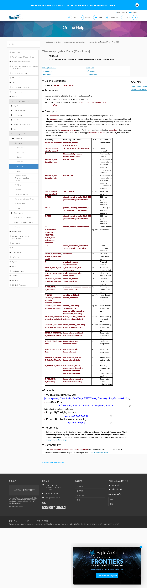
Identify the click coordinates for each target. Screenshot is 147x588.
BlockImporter (19, 213)
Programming (16, 92)
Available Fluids (20, 203)
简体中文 (45, 521)
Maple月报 (116, 485)
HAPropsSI (20, 152)
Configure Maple (18, 271)
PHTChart (18, 185)
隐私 (52, 524)
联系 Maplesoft (122, 12)
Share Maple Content (19, 73)
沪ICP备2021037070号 (112, 524)
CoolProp (18, 143)
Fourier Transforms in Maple (23, 222)
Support (51, 42)
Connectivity (16, 231)
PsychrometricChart (22, 194)
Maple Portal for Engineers (23, 217)
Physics (15, 82)
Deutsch (31, 521)
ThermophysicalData (21, 134)
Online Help (60, 42)
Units (15, 129)
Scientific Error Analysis (22, 124)
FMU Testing (18, 115)
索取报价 (134, 12)
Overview (19, 148)
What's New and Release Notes (23, 57)
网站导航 (77, 524)
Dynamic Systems (20, 110)
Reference (15, 257)
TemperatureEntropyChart (24, 199)
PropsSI (19, 171)
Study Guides (16, 252)
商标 (71, 524)
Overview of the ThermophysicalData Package (22, 178)
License (17, 208)
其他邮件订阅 (117, 489)
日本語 (38, 521)
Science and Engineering (20, 101)
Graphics (15, 96)
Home (44, 42)
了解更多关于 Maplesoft (16, 506)
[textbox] (61, 395)
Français (23, 521)
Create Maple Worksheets (21, 62)
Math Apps (16, 243)
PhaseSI (19, 157)
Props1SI (19, 166)
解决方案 (80, 491)
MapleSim (15, 280)
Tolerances (17, 227)
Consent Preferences (61, 524)
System (14, 262)
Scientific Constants (20, 120)
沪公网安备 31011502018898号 (92, 524)
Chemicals (18, 138)
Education (15, 248)
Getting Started (17, 52)
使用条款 (47, 524)
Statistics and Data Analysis (21, 87)
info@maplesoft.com (53, 498)
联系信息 (45, 481)
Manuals (15, 266)
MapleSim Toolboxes (19, 285)
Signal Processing (19, 106)
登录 (111, 499)
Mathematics (16, 78)
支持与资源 (80, 495)
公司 (78, 500)
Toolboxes (15, 276)
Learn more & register (107, 575)
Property (19, 162)
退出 (111, 504)
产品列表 (80, 486)
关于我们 (12, 481)
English (16, 521)
